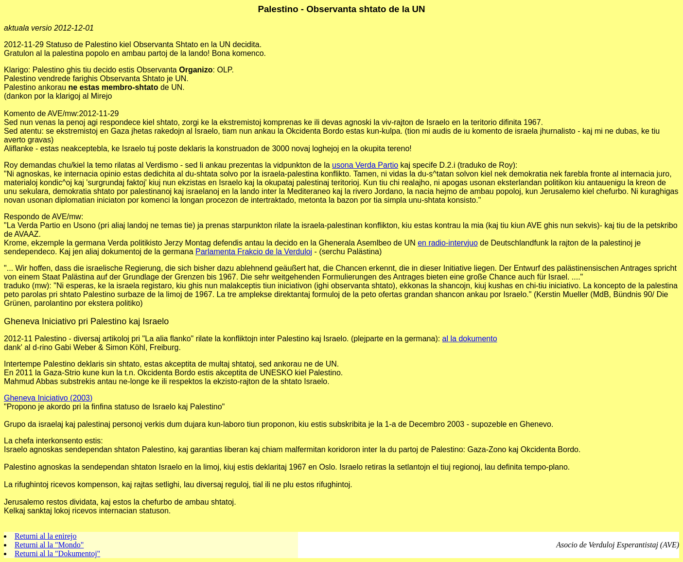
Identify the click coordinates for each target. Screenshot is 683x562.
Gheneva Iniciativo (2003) (48, 398)
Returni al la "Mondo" (49, 545)
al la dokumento (469, 338)
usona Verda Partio (365, 165)
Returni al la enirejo (46, 536)
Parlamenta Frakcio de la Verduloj (253, 251)
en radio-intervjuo (448, 243)
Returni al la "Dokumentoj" (57, 553)
